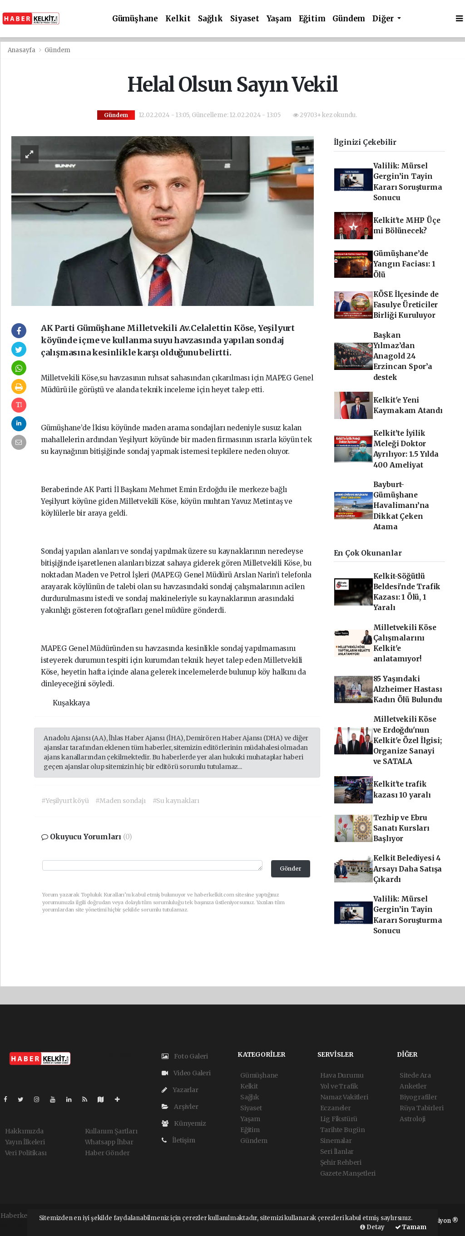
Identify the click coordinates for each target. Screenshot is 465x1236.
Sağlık (210, 19)
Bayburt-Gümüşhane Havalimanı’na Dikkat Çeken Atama (401, 505)
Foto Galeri (185, 1056)
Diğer (384, 19)
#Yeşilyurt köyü (65, 801)
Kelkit (178, 19)
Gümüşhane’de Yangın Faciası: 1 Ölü (404, 264)
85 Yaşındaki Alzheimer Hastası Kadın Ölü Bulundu (407, 689)
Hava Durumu (342, 1075)
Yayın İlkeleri (25, 1142)
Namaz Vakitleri (344, 1097)
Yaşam (279, 19)
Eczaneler (335, 1108)
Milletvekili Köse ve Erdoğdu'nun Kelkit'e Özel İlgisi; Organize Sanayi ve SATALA (407, 740)
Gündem (348, 19)
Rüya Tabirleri (421, 1108)
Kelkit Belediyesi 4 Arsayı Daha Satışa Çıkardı (407, 869)
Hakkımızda (24, 1131)
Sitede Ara (415, 1075)
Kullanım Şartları (111, 1131)
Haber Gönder (107, 1153)
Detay (372, 1227)
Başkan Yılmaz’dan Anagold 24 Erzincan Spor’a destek (402, 356)
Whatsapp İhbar (109, 1142)
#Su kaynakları (176, 801)
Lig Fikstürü (339, 1119)
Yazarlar (180, 1090)
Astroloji (412, 1119)
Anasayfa (22, 50)
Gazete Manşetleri (348, 1173)
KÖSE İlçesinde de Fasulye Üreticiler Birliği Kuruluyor (406, 305)
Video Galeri (186, 1073)
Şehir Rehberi (341, 1162)
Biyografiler (418, 1097)
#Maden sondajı (120, 801)
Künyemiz (184, 1123)
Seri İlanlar (337, 1151)
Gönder (291, 868)
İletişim (178, 1140)
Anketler (413, 1086)
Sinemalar (336, 1141)
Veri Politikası (26, 1153)
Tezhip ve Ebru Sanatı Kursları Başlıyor (401, 828)
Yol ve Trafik (339, 1086)
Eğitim (312, 19)
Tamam (410, 1227)
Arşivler (180, 1107)
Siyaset (244, 19)
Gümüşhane (135, 19)
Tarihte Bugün (343, 1130)
